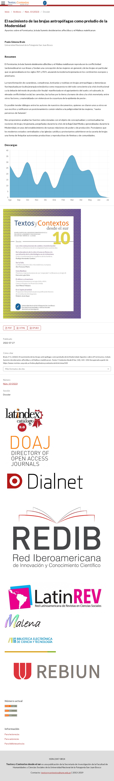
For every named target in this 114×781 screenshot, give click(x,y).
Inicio (7, 12)
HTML (22, 328)
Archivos (17, 12)
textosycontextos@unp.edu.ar (56, 772)
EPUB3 (35, 328)
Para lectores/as (12, 734)
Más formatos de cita (15, 369)
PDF (9, 328)
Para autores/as (12, 739)
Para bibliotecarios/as (14, 743)
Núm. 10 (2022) (32, 12)
